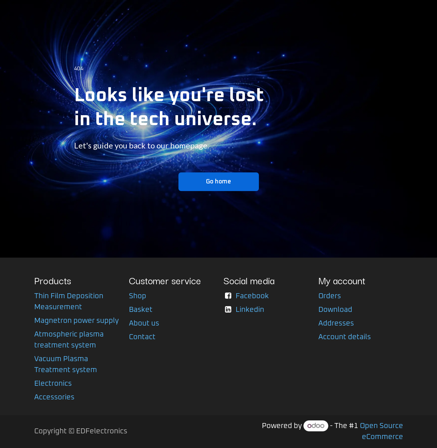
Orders (329, 296)
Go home (218, 182)
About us (144, 323)
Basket (141, 310)
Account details (344, 337)
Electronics (53, 383)
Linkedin (250, 310)
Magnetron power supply (76, 321)
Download (335, 310)
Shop (137, 296)
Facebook (252, 296)
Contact (142, 337)
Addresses (336, 323)
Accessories (54, 397)
